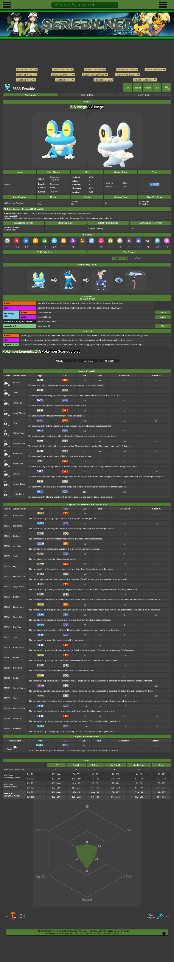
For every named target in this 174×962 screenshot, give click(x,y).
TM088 (7, 678)
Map (163, 326)
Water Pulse (18, 617)
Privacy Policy (97, 930)
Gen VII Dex (87, 95)
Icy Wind (17, 627)
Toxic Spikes (19, 688)
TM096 (7, 708)
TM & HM (108, 361)
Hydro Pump (18, 494)
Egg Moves (166, 87)
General (127, 88)
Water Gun (17, 403)
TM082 (7, 657)
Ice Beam (17, 526)
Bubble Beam (19, 433)
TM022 (7, 546)
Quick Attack (19, 413)
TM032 (7, 576)
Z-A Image (78, 107)
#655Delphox (22, 916)
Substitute (17, 453)
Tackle (16, 382)
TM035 (7, 597)
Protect (16, 536)
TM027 (7, 556)
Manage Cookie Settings (117, 930)
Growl (16, 392)
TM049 (7, 627)
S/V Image (95, 107)
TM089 (7, 688)
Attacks (147, 88)
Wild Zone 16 (44, 326)
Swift (15, 556)
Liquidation (18, 647)
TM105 (7, 728)
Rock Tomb (18, 607)
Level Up (88, 361)
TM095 (7, 698)
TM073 (7, 637)
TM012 (7, 515)
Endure (16, 597)
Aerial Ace (18, 546)
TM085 (7, 668)
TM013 (7, 526)
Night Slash (18, 463)
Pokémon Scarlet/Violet (60, 351)
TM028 (7, 566)
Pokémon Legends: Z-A (21, 351)
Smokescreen (19, 443)
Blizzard (17, 728)
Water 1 (138, 258)
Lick (15, 423)
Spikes (16, 678)
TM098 (7, 718)
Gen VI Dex (143, 95)
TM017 (7, 536)
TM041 (7, 617)
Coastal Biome (44, 312)
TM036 (7, 607)
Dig (15, 566)
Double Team (19, 484)
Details (163, 312)
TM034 (7, 586)
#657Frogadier (151, 916)
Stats (157, 88)
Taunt (15, 698)
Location (137, 88)
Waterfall (17, 718)
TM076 (7, 647)
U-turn (16, 657)
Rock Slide (18, 515)
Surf (15, 637)
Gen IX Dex (30, 95)
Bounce (16, 474)
